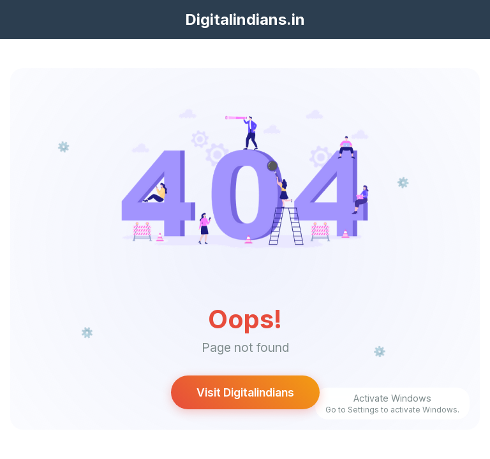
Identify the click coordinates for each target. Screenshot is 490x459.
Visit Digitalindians (245, 392)
